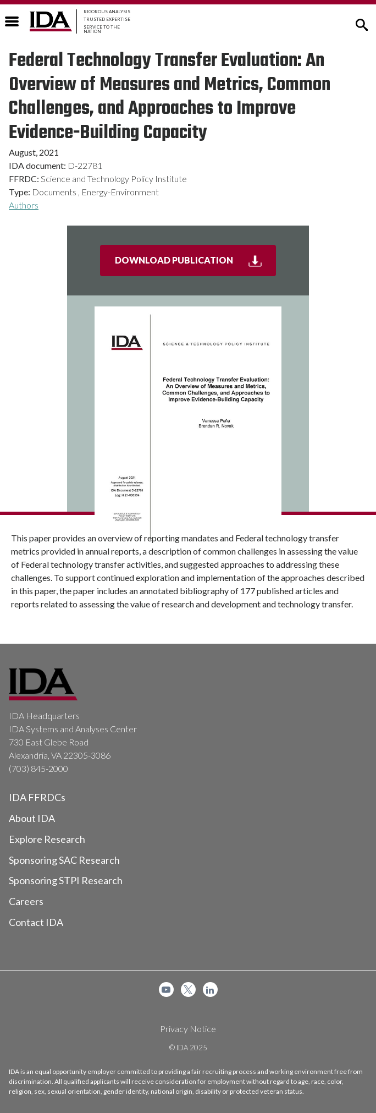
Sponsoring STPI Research (66, 880)
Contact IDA (36, 922)
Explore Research (47, 839)
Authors (23, 205)
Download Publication (196, 264)
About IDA (32, 818)
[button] (361, 23)
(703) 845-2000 (38, 768)
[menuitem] (166, 989)
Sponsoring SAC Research (64, 860)
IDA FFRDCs (37, 797)
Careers (26, 901)
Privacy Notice (188, 1028)
